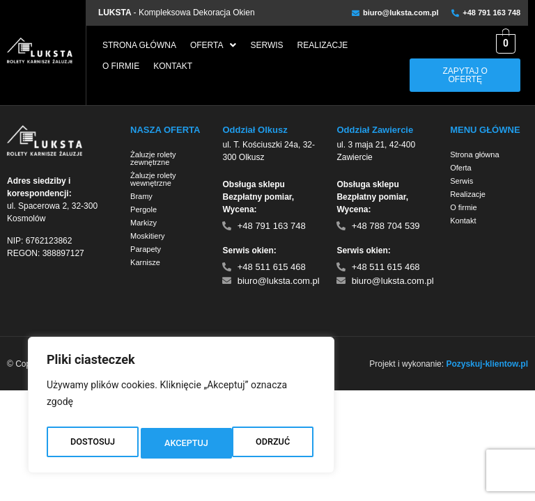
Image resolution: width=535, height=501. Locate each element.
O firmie (120, 66)
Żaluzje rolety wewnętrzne (153, 179)
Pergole (143, 209)
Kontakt (172, 66)
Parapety (145, 249)
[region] (181, 408)
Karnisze (145, 262)
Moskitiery (147, 236)
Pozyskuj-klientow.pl (487, 364)
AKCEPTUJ (271, 443)
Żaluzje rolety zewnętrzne (153, 158)
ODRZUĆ (181, 443)
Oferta (213, 45)
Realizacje (322, 45)
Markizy (143, 222)
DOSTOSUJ (91, 443)
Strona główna (139, 45)
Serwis (266, 45)
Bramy (141, 196)
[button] (213, 45)
